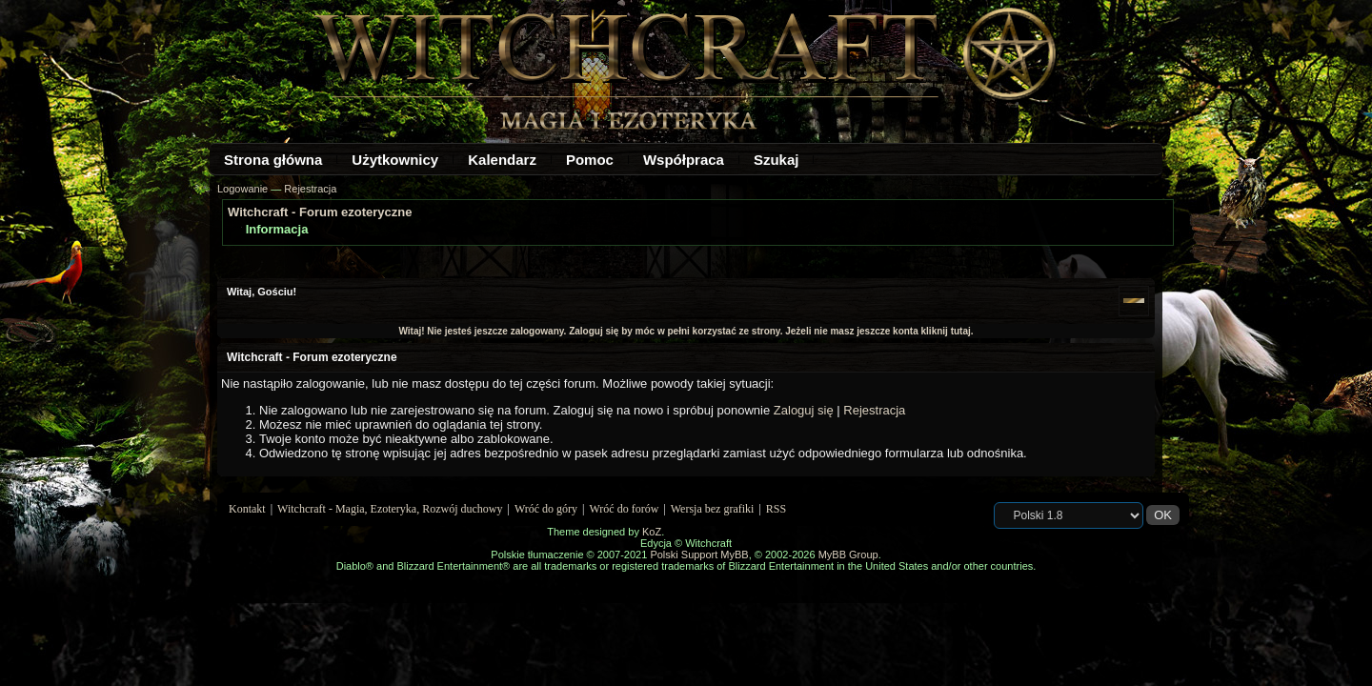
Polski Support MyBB (699, 554)
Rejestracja (310, 188)
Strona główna (273, 159)
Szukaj (776, 159)
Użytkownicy (395, 159)
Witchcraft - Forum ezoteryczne (320, 212)
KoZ (651, 531)
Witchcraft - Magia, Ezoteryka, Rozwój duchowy (389, 508)
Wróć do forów (624, 508)
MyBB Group (848, 554)
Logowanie (242, 188)
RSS (776, 508)
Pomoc (590, 159)
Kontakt (247, 508)
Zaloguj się (804, 410)
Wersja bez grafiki (713, 508)
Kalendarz (502, 159)
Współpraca (683, 159)
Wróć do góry (545, 508)
